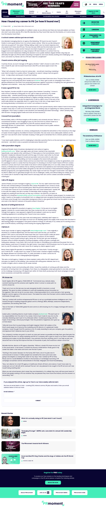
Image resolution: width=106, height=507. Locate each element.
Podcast (34, 16)
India (95, 4)
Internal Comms (98, 16)
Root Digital (36, 208)
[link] (53, 4)
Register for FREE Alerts (93, 12)
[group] (53, 4)
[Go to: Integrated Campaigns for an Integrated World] (92, 113)
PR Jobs (66, 12)
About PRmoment (27, 492)
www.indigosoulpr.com (38, 231)
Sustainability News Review (51, 16)
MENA (101, 4)
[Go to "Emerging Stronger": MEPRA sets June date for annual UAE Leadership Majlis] (38, 434)
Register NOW (53, 482)
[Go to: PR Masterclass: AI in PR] (92, 77)
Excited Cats (43, 314)
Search (104, 12)
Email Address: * (9, 392)
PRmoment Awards (16, 12)
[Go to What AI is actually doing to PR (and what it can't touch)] (38, 421)
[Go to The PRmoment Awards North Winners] (38, 446)
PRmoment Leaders (78, 12)
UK (90, 4)
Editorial (4, 12)
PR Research (69, 16)
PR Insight (6, 16)
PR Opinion (83, 16)
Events (59, 12)
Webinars (94, 130)
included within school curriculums (29, 195)
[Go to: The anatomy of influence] (92, 141)
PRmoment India (79, 492)
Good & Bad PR (20, 16)
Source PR (34, 184)
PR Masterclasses (46, 12)
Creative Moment (31, 12)
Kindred (37, 80)
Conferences (93, 100)
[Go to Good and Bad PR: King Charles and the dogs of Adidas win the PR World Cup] (38, 459)
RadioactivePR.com (8, 151)
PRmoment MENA (61, 492)
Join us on (44, 492)
